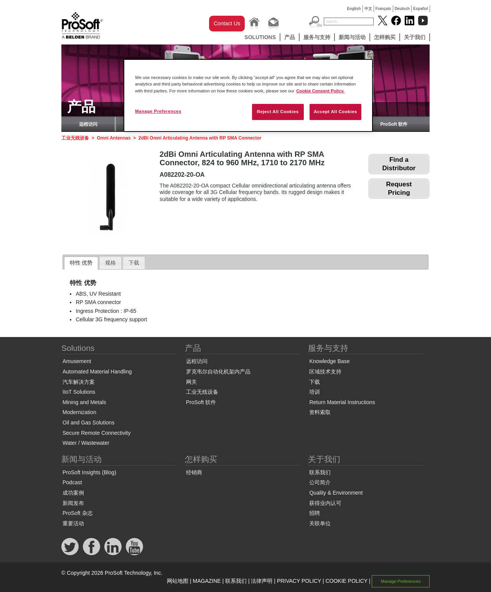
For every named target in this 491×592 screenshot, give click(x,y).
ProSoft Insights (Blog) (89, 472)
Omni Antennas (113, 138)
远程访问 (88, 124)
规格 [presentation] (110, 263)
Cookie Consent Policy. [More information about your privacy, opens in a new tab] (320, 91)
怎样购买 (384, 37)
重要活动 (73, 523)
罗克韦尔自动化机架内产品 (218, 371)
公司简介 (320, 482)
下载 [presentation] (134, 263)
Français (383, 9)
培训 (314, 392)
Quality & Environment (335, 493)
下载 (314, 382)
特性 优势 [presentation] (81, 263)
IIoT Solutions (79, 392)
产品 (289, 37)
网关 (191, 382)
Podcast (72, 482)
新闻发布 (73, 503)
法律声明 (261, 581)
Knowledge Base (329, 361)
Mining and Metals (84, 402)
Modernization (79, 412)
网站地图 (177, 581)
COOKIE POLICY (346, 581)
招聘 (314, 513)
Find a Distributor (399, 164)
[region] (248, 95)
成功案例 (73, 493)
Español (420, 9)
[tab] (81, 263)
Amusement (77, 361)
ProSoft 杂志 (78, 513)
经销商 (194, 472)
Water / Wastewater (86, 443)
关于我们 (414, 37)
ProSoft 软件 (393, 124)
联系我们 (320, 472)
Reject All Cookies (278, 111)
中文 (368, 9)
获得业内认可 (325, 503)
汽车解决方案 (79, 382)
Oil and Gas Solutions (88, 422)
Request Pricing (399, 188)
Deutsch (402, 9)
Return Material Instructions (342, 402)
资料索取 (320, 412)
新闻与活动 (352, 37)
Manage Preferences (401, 581)
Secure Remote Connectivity (96, 433)
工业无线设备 (75, 138)
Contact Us (227, 23)
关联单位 (320, 523)
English (354, 9)
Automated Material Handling (97, 371)
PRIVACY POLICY (299, 581)
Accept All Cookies (335, 111)
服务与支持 (316, 37)
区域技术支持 (325, 371)
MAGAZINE (207, 581)
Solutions (260, 37)
